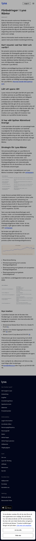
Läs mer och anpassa (24, 525)
